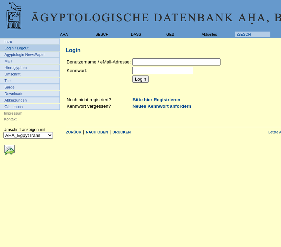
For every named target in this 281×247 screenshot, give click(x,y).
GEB (170, 34)
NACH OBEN (97, 132)
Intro (8, 41)
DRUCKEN (121, 132)
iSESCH (244, 34)
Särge (9, 87)
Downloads (13, 94)
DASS (136, 34)
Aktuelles (209, 34)
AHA (64, 34)
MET (8, 61)
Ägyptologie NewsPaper (24, 54)
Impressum (13, 113)
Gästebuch (13, 107)
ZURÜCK (73, 132)
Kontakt (10, 119)
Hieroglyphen (15, 68)
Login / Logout (16, 48)
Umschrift (12, 74)
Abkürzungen (15, 100)
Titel (7, 81)
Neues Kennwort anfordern (162, 106)
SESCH (102, 34)
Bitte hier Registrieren (156, 99)
